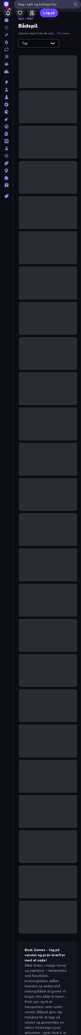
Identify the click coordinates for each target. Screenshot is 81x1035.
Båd (30, 19)
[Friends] (32, 13)
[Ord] (6, 141)
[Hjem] (6, 20)
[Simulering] (6, 148)
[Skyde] (6, 155)
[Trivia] (6, 185)
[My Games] (20, 13)
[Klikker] (6, 119)
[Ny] (6, 34)
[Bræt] (6, 97)
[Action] (6, 82)
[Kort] (6, 133)
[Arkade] (6, 89)
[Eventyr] (6, 104)
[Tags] (6, 196)
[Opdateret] (6, 49)
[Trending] (6, 42)
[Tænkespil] (6, 177)
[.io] (6, 111)
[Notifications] (7, 13)
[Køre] (6, 126)
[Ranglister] (6, 71)
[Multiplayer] (6, 64)
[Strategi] (6, 170)
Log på (49, 13)
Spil (21, 19)
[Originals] (6, 56)
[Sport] (6, 163)
